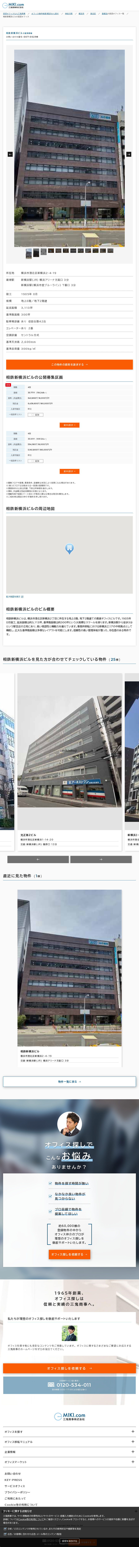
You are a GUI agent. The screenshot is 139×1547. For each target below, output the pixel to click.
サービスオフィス (15, 1489)
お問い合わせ (13, 1476)
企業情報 (10, 1455)
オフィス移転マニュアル (19, 1444)
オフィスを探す (14, 1434)
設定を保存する (69, 1541)
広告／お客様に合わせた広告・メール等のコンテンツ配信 (35, 1534)
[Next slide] (101, 862)
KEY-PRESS (13, 1483)
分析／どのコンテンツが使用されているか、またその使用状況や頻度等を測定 (44, 1529)
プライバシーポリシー (17, 1495)
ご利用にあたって (15, 1501)
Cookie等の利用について (31, 1519)
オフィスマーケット (16, 1465)
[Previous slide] (38, 862)
